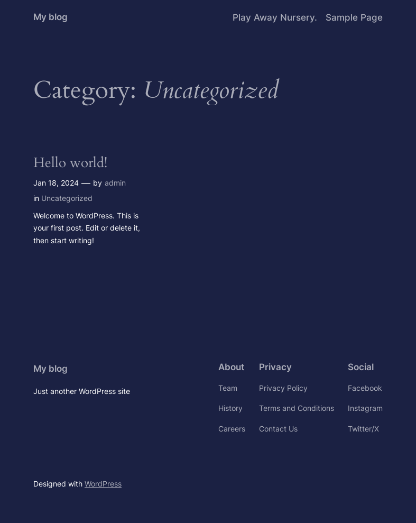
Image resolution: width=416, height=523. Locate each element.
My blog (50, 17)
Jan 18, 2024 (56, 182)
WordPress (103, 483)
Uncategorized (67, 198)
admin (115, 182)
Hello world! (70, 162)
